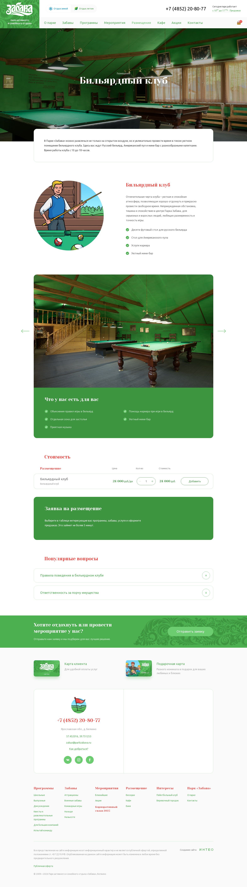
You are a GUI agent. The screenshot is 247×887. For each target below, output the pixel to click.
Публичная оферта (43, 866)
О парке (50, 23)
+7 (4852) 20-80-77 (186, 8)
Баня (128, 806)
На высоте (69, 817)
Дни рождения (41, 806)
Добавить (195, 481)
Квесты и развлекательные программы (43, 815)
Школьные (39, 795)
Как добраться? (78, 748)
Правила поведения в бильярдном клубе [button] (125, 575)
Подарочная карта (171, 664)
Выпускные (39, 800)
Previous (25, 331)
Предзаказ (235, 10)
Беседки (130, 795)
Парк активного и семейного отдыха (20, 22)
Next (222, 331)
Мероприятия (114, 23)
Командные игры (73, 806)
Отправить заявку (190, 631)
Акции (176, 23)
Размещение (141, 23)
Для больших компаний (46, 825)
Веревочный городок (168, 800)
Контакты (195, 23)
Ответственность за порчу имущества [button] (125, 593)
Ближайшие (101, 795)
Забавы (68, 23)
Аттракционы (71, 795)
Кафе (161, 23)
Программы (89, 23)
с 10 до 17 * (221, 10)
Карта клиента (75, 664)
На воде (68, 811)
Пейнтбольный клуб (167, 795)
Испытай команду (43, 830)
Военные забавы (73, 800)
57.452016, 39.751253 (78, 736)
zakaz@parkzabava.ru (78, 742)
